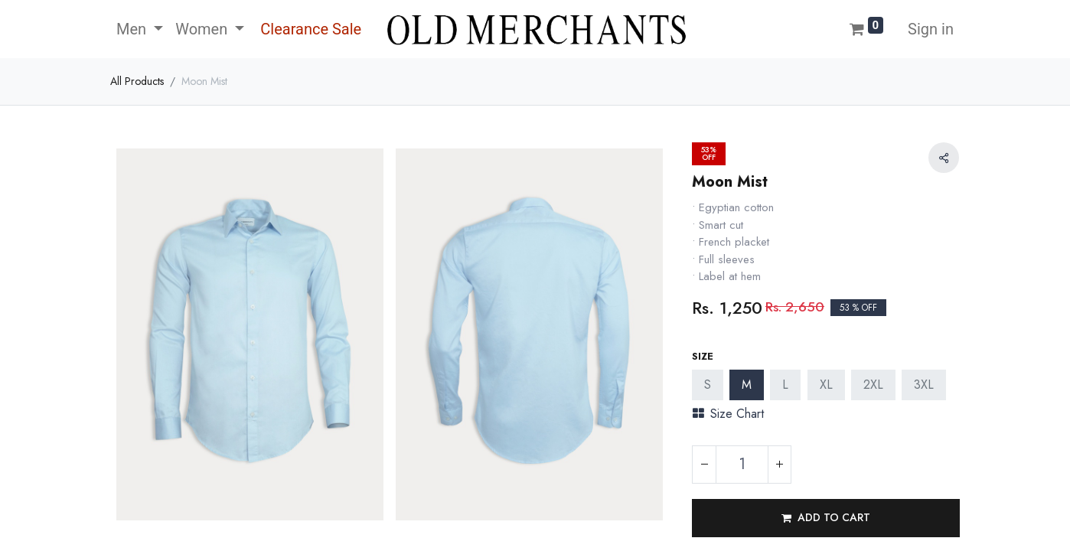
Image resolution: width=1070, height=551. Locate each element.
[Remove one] (704, 464)
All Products (137, 81)
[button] (826, 518)
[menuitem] (308, 29)
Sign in (931, 29)
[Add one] (779, 464)
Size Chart (728, 413)
